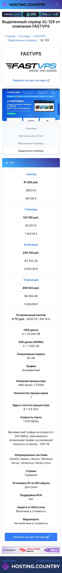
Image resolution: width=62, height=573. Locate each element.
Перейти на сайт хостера (31, 80)
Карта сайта (9, 560)
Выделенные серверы (22, 40)
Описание (31, 128)
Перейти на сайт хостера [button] (31, 537)
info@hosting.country (48, 560)
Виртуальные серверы (31, 143)
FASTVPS (39, 36)
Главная (10, 36)
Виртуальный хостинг (31, 135)
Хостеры (24, 36)
